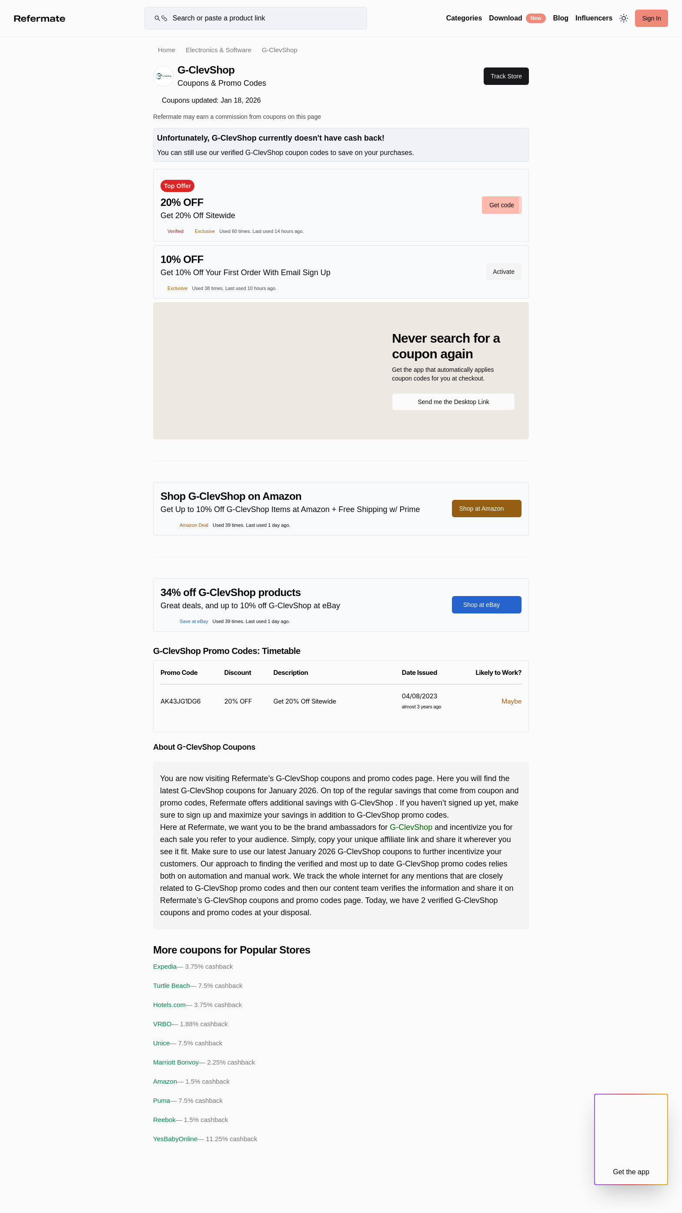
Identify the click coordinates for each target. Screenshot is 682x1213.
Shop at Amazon (487, 508)
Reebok (190, 1120)
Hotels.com (197, 1005)
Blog (560, 18)
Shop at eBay (486, 604)
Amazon (191, 1081)
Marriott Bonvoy (204, 1062)
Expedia (193, 966)
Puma (188, 1101)
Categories (464, 18)
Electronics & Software (218, 50)
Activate (504, 271)
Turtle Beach (197, 986)
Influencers (593, 18)
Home (166, 50)
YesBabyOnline (205, 1139)
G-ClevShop (411, 827)
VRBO (190, 1024)
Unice (187, 1043)
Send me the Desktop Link (453, 401)
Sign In (651, 18)
